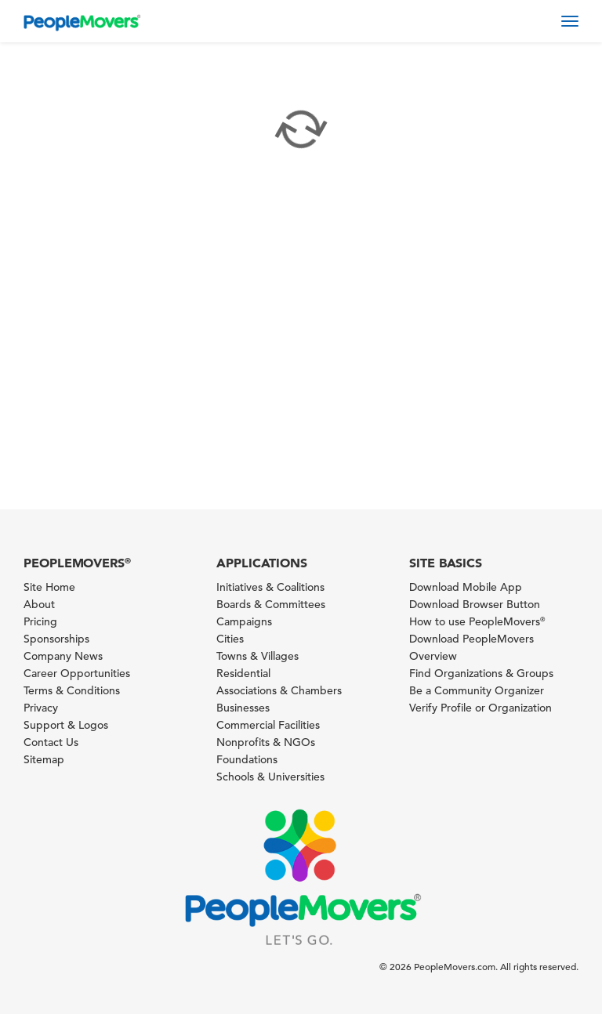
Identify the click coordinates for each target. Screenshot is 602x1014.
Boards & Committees (270, 604)
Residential (243, 673)
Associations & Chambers (279, 690)
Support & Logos (66, 725)
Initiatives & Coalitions (270, 587)
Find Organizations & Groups (481, 673)
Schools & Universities (270, 777)
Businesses (243, 708)
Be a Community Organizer (476, 690)
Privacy (41, 708)
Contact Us (51, 742)
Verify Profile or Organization (480, 708)
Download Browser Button (474, 604)
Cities (230, 639)
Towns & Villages (257, 656)
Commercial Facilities (268, 725)
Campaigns (244, 621)
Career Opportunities (77, 673)
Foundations (246, 759)
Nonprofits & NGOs (265, 742)
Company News (63, 656)
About (39, 604)
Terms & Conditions (72, 690)
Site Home (49, 587)
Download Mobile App (465, 587)
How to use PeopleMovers (477, 621)
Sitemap (44, 759)
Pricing (40, 621)
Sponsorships (56, 639)
